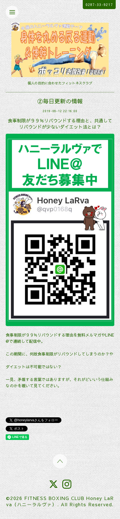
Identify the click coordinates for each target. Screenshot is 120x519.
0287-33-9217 (99, 4)
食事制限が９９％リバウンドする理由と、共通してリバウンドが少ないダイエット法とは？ (60, 123)
